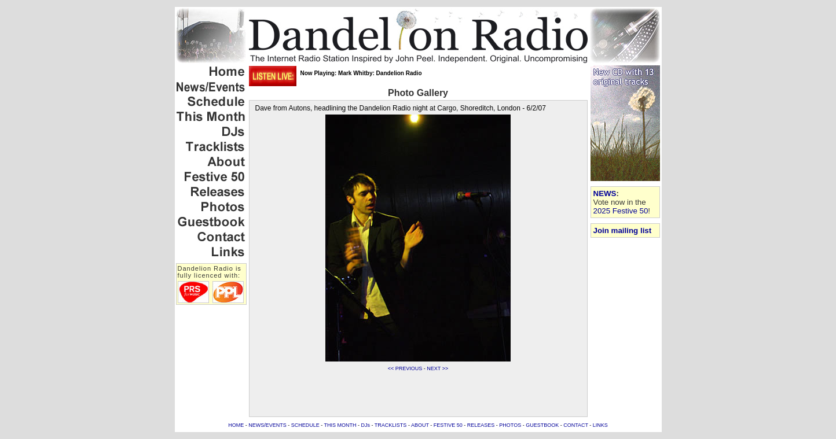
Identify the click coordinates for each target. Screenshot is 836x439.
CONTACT (575, 425)
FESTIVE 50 (448, 425)
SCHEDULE (305, 425)
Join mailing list (622, 230)
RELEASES (481, 425)
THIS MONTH (340, 425)
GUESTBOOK (542, 425)
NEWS (605, 193)
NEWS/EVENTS (267, 425)
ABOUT (420, 425)
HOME (236, 425)
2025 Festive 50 (620, 210)
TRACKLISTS (391, 425)
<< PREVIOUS (405, 368)
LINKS (600, 425)
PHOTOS (510, 425)
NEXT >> (437, 368)
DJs (366, 425)
